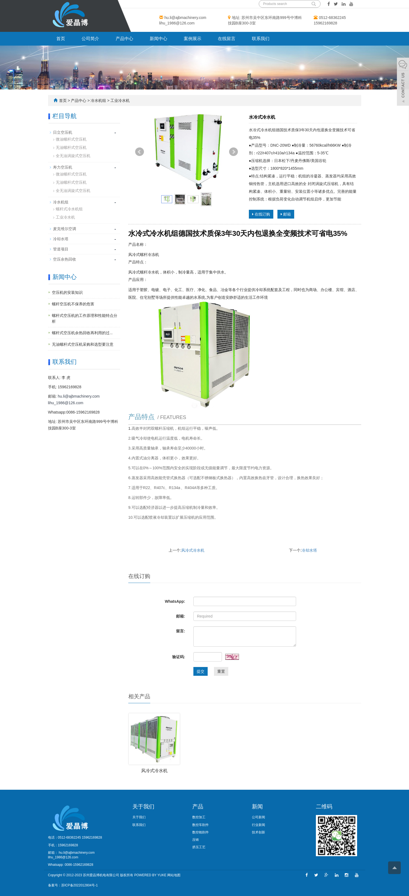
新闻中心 (158, 38)
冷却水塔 (309, 550)
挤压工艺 (198, 847)
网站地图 (173, 875)
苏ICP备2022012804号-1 (79, 885)
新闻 (257, 806)
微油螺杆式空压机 (71, 139)
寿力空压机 (62, 167)
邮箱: (180, 616)
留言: (180, 631)
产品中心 (124, 38)
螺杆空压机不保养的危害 (73, 304)
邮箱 (286, 214)
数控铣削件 (200, 832)
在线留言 (226, 38)
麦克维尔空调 (64, 229)
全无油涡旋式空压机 (73, 155)
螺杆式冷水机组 (69, 209)
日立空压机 (62, 132)
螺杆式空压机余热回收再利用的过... (82, 333)
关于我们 (143, 806)
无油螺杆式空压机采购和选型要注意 (82, 344)
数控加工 (198, 817)
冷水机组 (98, 100)
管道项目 (60, 249)
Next (233, 151)
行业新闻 (258, 825)
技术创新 (258, 832)
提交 (200, 671)
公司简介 (90, 38)
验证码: (178, 657)
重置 (221, 671)
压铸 (195, 840)
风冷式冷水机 (192, 550)
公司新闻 (258, 817)
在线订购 (261, 214)
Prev (139, 151)
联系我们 (260, 38)
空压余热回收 (64, 259)
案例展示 (192, 38)
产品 (197, 806)
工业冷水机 (120, 100)
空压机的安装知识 (67, 292)
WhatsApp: (175, 601)
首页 (60, 38)
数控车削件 (200, 825)
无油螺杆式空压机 (71, 147)
